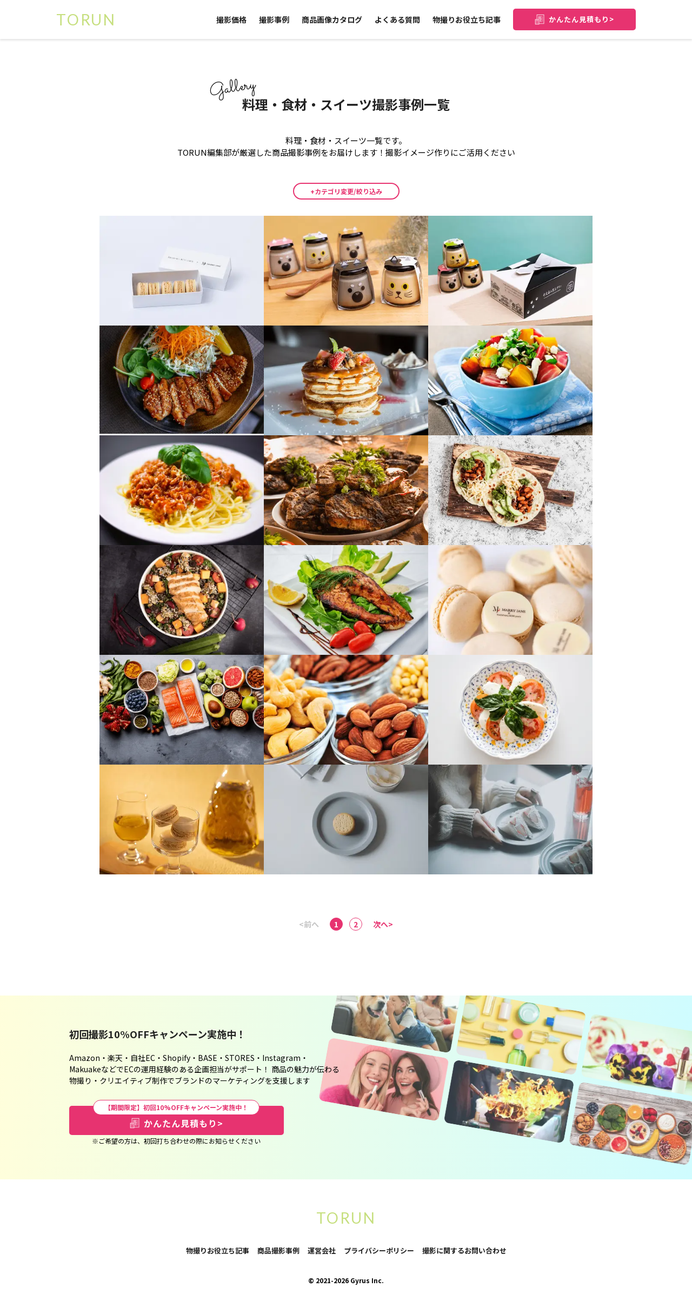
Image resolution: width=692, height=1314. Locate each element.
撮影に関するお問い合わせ (464, 1251)
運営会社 (322, 1250)
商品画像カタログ (332, 19)
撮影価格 (231, 19)
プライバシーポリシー (379, 1251)
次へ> (383, 924)
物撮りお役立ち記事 (466, 19)
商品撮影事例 (278, 1250)
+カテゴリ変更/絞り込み (346, 191)
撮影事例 (274, 19)
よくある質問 (397, 19)
